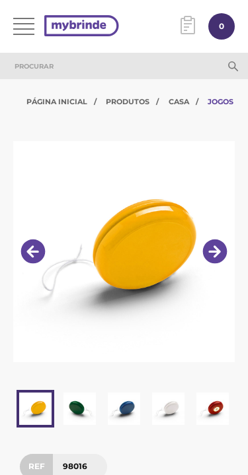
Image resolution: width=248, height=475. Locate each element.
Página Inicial (56, 101)
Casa (179, 101)
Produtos (127, 101)
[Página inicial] (81, 26)
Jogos (220, 101)
